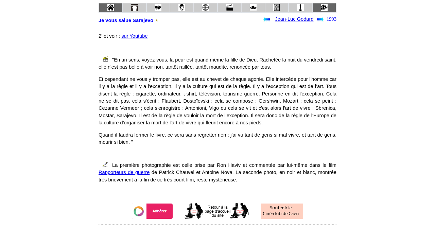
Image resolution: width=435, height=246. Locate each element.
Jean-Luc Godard (294, 19)
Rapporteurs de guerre (124, 172)
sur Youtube (134, 36)
